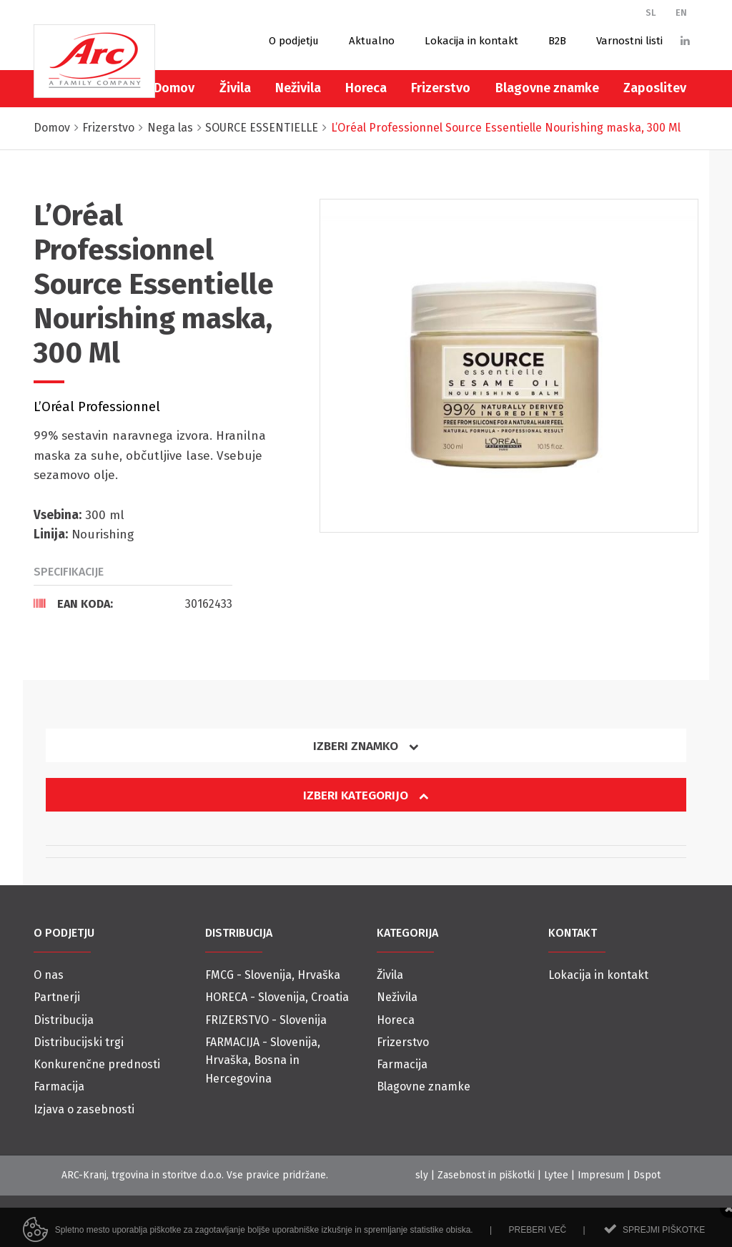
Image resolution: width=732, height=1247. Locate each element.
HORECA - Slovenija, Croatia (277, 997)
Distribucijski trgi (79, 1042)
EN (681, 12)
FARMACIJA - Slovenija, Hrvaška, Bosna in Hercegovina (262, 1060)
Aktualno (372, 40)
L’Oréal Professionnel (97, 407)
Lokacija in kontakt (471, 40)
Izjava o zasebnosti (84, 1109)
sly (421, 1175)
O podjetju (294, 40)
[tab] (133, 603)
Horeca (366, 88)
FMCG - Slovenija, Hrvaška (272, 975)
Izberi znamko (366, 746)
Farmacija (59, 1086)
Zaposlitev (654, 88)
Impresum (601, 1175)
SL (651, 12)
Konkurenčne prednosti (97, 1064)
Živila (235, 88)
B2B (557, 40)
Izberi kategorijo (366, 795)
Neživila (298, 88)
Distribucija (64, 1020)
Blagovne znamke (547, 88)
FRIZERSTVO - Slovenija (266, 1020)
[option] (509, 365)
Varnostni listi (629, 40)
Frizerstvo (440, 88)
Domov (174, 88)
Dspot (647, 1175)
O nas (49, 975)
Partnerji (57, 997)
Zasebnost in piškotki (486, 1175)
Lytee (556, 1175)
